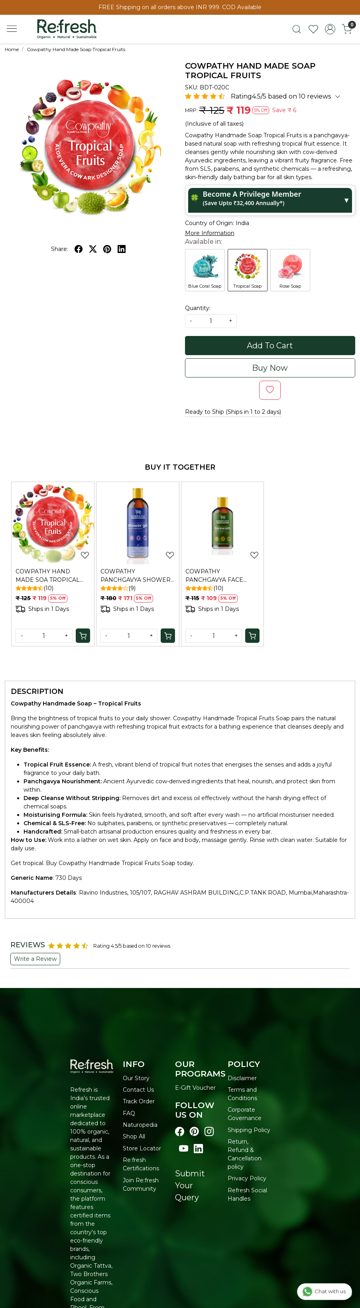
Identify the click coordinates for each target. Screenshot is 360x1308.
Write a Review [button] (35, 958)
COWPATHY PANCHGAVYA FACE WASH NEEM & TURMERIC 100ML (214, 576)
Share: (59, 249)
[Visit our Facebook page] (179, 1131)
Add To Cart (270, 345)
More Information (209, 233)
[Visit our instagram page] (209, 1131)
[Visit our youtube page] (183, 1149)
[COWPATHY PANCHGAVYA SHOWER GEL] (137, 523)
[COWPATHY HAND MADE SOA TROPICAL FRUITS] (53, 523)
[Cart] (83, 635)
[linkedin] (121, 249)
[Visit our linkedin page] (198, 1149)
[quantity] (211, 321)
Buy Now (270, 368)
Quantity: (197, 308)
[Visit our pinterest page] (194, 1131)
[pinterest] (107, 249)
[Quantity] (44, 636)
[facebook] (78, 249)
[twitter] (93, 249)
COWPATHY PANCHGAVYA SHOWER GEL (135, 576)
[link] (296, 29)
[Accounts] (330, 29)
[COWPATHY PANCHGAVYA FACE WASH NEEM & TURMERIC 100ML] (222, 523)
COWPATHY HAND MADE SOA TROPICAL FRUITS (48, 576)
